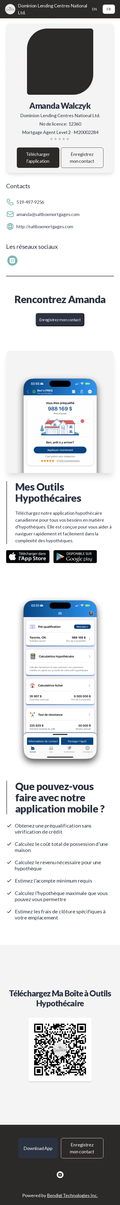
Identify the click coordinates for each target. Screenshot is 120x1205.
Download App (37, 1148)
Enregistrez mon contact (82, 157)
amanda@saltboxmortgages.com (47, 214)
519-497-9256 (30, 202)
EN (94, 9)
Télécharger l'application (38, 157)
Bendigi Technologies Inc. (72, 1195)
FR (109, 9)
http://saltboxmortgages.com (44, 226)
